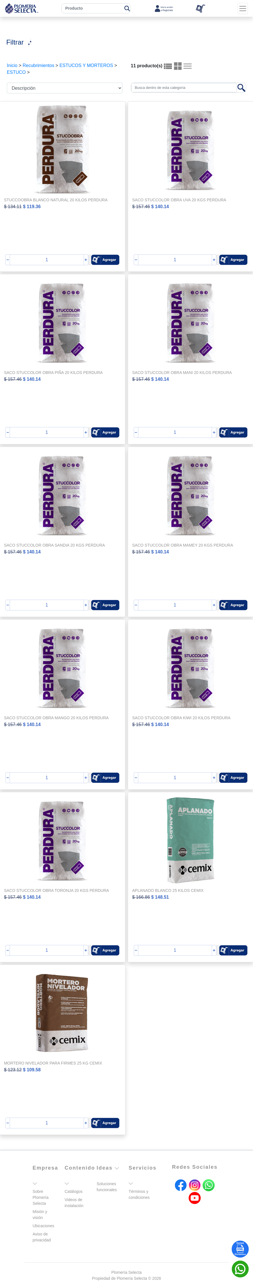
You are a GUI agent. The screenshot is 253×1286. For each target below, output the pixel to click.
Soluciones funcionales (107, 1187)
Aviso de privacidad (42, 1237)
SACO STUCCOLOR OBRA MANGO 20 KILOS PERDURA (56, 718)
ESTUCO (16, 72)
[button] (105, 260)
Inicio (12, 65)
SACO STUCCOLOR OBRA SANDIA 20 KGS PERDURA (54, 545)
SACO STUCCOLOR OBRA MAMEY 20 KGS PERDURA (182, 545)
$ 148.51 (160, 897)
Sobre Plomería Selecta (41, 1197)
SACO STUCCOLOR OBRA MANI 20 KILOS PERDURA (182, 372)
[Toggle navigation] (243, 8)
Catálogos (74, 1191)
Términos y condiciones (139, 1194)
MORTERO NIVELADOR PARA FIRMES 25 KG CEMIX (53, 1063)
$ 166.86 (141, 897)
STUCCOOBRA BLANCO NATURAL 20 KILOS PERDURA (56, 200)
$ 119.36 (32, 206)
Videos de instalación (74, 1202)
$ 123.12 (13, 1069)
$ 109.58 (32, 1069)
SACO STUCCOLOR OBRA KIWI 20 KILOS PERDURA (181, 718)
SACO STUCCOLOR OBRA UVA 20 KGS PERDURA (179, 200)
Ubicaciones (43, 1226)
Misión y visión (40, 1214)
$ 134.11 (13, 206)
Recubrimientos (38, 65)
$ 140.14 (160, 206)
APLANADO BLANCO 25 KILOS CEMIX (168, 890)
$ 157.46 (141, 206)
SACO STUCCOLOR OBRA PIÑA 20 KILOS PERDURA (53, 372)
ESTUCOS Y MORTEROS (86, 65)
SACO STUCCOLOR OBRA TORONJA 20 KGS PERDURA (56, 890)
